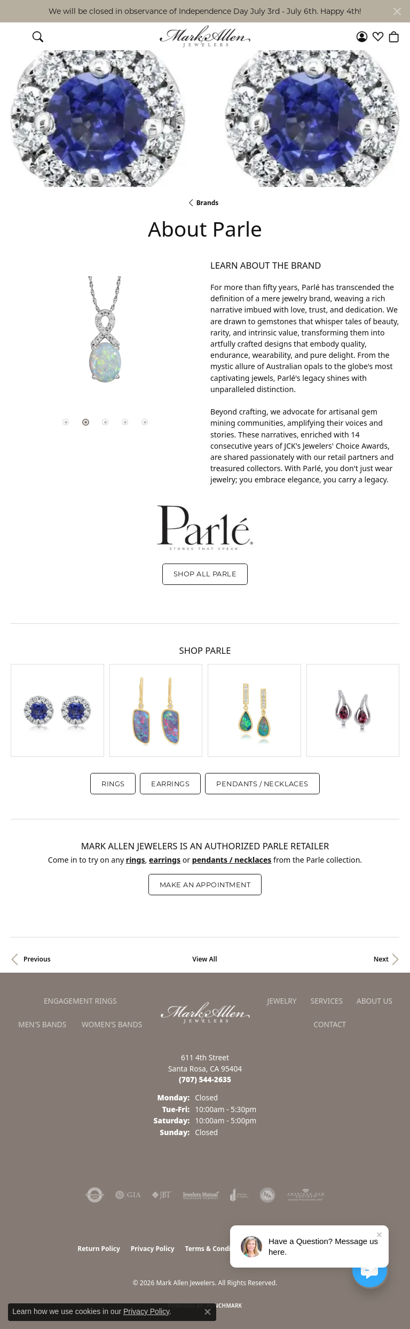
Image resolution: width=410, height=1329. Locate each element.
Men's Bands (42, 1024)
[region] (105, 338)
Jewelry (282, 1001)
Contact (329, 1024)
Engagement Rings (80, 1001)
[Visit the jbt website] (162, 1195)
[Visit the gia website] (128, 1195)
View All (204, 959)
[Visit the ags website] (306, 1195)
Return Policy (98, 1248)
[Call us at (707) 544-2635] (205, 1079)
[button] (38, 36)
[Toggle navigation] (16, 36)
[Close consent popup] (207, 1312)
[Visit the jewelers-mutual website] (201, 1195)
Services (327, 1001)
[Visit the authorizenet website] (95, 1195)
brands (207, 202)
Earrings (170, 784)
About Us (374, 1001)
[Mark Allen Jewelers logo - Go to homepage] (205, 36)
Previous (37, 959)
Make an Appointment (205, 885)
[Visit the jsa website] (267, 1195)
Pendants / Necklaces (262, 784)
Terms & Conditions (216, 1248)
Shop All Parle (205, 574)
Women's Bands (112, 1024)
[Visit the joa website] (239, 1195)
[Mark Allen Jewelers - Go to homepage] (205, 1011)
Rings (112, 784)
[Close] (397, 11)
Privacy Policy (153, 1248)
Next (381, 959)
